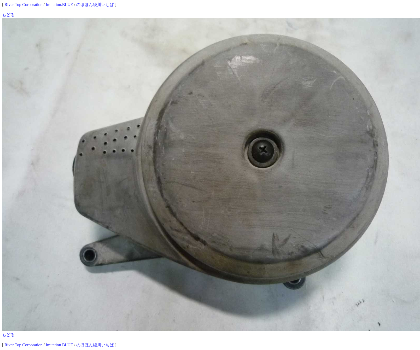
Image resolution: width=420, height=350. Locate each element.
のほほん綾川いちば (95, 4)
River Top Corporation (23, 4)
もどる (8, 15)
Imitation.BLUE (59, 4)
